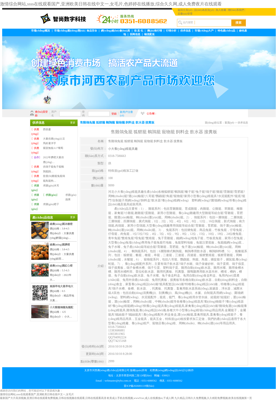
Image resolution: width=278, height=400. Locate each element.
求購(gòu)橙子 (51, 204)
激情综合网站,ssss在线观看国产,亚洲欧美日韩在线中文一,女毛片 (37, 394)
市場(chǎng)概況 (40, 30)
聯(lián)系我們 (236, 10)
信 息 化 (138, 30)
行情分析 (171, 30)
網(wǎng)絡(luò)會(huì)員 (115, 30)
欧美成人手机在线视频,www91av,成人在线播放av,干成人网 (140, 398)
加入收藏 (221, 10)
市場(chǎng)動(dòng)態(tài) (69, 30)
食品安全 (92, 30)
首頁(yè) (229, 122)
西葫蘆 (47, 129)
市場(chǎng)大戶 (204, 30)
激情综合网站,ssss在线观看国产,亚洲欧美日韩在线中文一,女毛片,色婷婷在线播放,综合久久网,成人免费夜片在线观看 (111, 4)
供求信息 (185, 30)
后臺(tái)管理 (185, 13)
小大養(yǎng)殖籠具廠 (123, 148)
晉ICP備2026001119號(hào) (139, 385)
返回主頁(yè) (185, 10)
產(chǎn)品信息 (42, 217)
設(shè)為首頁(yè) (204, 10)
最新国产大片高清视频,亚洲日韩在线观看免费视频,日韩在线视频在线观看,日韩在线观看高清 (53, 398)
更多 (72, 122)
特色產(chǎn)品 (226, 30)
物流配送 (149, 34)
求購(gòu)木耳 (51, 185)
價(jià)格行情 (154, 30)
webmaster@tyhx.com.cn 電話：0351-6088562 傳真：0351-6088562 (143, 380)
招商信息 (135, 34)
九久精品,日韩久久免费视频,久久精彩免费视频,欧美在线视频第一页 (213, 398)
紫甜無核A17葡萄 (53, 148)
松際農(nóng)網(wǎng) (162, 370)
